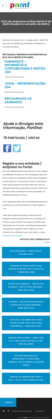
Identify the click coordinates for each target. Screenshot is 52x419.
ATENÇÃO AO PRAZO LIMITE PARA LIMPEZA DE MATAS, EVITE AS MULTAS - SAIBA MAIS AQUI (26, 269)
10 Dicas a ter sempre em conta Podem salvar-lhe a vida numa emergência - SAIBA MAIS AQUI (26, 323)
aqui (4, 208)
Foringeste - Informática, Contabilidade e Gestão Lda (25, 66)
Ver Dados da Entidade (14, 77)
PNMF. (25, 418)
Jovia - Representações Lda (25, 85)
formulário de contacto (12, 235)
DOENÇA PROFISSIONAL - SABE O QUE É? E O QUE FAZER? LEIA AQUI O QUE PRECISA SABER (26, 341)
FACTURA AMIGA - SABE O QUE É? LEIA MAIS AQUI (26, 252)
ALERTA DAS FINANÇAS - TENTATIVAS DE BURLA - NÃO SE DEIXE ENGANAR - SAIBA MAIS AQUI (26, 287)
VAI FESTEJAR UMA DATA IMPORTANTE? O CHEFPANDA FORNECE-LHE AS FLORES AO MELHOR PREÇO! (26, 360)
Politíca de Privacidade (22, 411)
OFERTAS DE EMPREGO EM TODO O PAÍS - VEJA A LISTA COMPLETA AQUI (26, 378)
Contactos (39, 411)
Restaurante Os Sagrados (18, 100)
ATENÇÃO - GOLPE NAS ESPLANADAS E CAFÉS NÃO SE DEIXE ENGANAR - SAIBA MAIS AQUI (26, 305)
